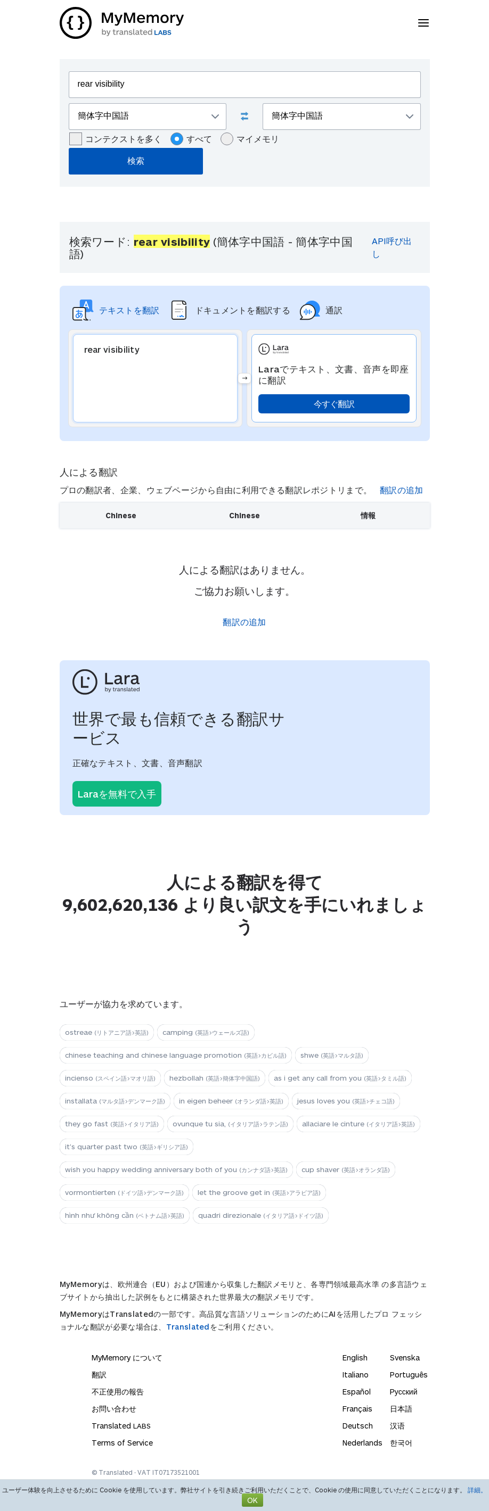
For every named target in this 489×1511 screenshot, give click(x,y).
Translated (188, 1326)
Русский (404, 1391)
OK (252, 1500)
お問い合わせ (114, 1408)
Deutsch (358, 1425)
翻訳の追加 (401, 490)
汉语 (397, 1425)
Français (357, 1408)
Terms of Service (122, 1442)
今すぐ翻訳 (334, 403)
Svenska (405, 1357)
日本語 (401, 1408)
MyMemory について (127, 1357)
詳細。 (477, 1489)
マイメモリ (250, 138)
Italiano (356, 1374)
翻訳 (99, 1374)
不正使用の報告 (118, 1391)
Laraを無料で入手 (117, 794)
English (355, 1357)
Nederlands (362, 1442)
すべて (191, 138)
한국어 (401, 1442)
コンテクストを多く (115, 138)
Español (357, 1391)
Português (409, 1374)
